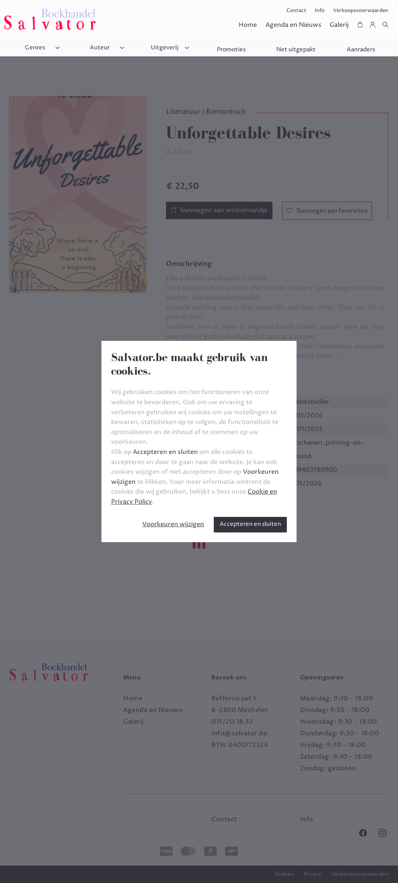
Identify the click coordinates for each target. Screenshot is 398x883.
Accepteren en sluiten (250, 524)
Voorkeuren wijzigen (173, 524)
